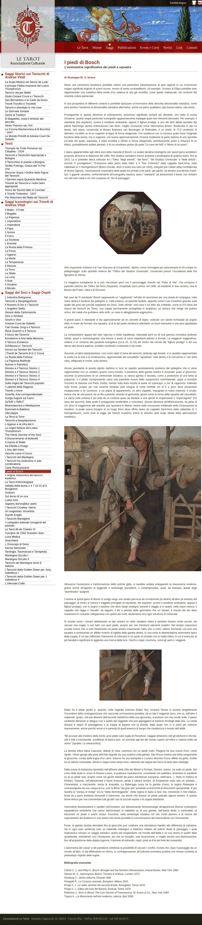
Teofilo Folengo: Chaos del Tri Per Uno (25, 167)
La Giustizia (12, 239)
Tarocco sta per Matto (18, 92)
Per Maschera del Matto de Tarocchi (26, 197)
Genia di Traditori (15, 114)
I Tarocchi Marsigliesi (17, 518)
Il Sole (8, 280)
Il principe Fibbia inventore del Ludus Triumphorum (27, 87)
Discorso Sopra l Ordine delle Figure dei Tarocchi (26, 174)
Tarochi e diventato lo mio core (23, 107)
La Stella (10, 273)
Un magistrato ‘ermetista (19, 511)
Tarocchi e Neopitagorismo (21, 301)
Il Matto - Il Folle (14, 209)
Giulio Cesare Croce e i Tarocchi (24, 96)
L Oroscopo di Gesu (17, 544)
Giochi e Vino (13, 319)
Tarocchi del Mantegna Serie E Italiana (23, 564)
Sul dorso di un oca (16, 496)
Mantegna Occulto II (17, 559)
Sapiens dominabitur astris (21, 503)
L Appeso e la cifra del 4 (19, 424)
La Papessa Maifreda (17, 360)
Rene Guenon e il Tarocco (20, 330)
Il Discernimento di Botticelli (21, 438)
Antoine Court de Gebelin (20, 323)
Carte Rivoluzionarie (17, 467)
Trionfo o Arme (14, 390)
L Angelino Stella (15, 308)
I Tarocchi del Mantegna (19, 457)
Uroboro (10, 492)
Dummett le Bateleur (17, 409)
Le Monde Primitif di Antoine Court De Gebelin (27, 138)
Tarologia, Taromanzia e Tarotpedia (26, 551)
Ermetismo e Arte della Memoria (24, 338)
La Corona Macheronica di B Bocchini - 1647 (27, 131)
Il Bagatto (10, 213)
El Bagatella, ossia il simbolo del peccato (24, 120)
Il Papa (9, 228)
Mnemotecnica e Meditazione (22, 405)
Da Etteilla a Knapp (16, 445)
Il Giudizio (11, 284)
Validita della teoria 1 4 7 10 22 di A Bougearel (26, 487)
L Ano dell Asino (14, 449)
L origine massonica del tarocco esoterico (24, 477)
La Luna (10, 277)
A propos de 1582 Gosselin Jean (24, 533)
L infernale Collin (15, 583)
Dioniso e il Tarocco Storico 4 (22, 379)
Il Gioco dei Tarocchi (17, 334)
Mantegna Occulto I (16, 555)
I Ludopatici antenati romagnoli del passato (25, 524)
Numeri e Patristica (16, 364)
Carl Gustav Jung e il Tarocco (22, 327)
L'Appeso (10, 254)
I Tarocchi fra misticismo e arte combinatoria (23, 462)
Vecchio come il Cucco (18, 453)
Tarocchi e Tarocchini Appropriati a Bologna (25, 157)
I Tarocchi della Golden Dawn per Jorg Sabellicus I (28, 571)
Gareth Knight (13, 514)
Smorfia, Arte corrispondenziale (23, 394)
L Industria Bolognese (18, 297)
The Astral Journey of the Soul (23, 434)
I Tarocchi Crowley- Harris (20, 507)
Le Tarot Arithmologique (19, 482)
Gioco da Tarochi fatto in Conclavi (25, 190)
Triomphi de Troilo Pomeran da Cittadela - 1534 (23, 150)
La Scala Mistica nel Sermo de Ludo (26, 82)
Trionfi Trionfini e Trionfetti (20, 103)
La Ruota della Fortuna (18, 247)
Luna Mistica (12, 536)
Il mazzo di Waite (15, 442)
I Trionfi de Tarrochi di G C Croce (24, 353)
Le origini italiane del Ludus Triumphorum (21, 429)
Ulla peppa (11, 413)
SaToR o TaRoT (14, 401)
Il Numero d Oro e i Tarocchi (22, 304)
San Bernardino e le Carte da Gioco (26, 100)
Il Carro (9, 236)
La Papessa (12, 217)
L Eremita (10, 243)
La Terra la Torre (14, 416)
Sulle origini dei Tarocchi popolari (24, 383)
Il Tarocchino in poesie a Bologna (25, 162)
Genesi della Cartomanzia (20, 312)
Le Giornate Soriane (17, 111)
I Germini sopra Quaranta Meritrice (25, 179)
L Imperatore (12, 224)
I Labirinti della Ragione (19, 386)
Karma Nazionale (15, 547)
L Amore (10, 232)
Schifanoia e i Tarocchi (18, 345)
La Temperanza (14, 262)
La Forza (10, 250)
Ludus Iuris (11, 500)
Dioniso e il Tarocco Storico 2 (22, 371)
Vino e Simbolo (14, 316)
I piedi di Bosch (14, 471)
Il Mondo (10, 288)
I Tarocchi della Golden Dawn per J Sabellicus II (26, 578)
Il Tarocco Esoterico (16, 342)
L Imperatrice (13, 221)
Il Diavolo (10, 265)
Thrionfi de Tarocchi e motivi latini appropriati (25, 185)
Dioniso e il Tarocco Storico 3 (22, 375)
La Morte (10, 258)
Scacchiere (11, 540)
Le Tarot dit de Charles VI (20, 529)
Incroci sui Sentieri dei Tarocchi (23, 349)
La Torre (10, 269)
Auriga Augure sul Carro (19, 398)
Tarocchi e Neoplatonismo (20, 420)
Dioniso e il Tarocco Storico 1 (22, 368)
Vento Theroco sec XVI (19, 125)
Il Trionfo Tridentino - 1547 (20, 193)
